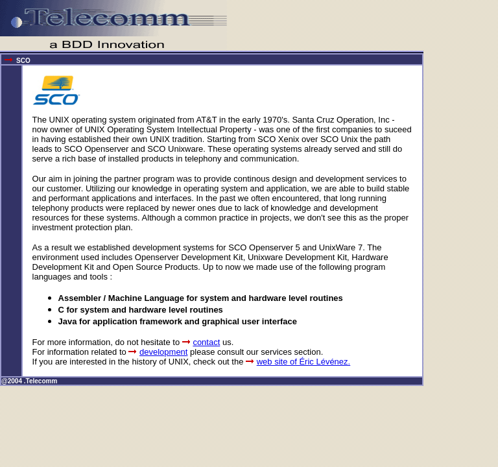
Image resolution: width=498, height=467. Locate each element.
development (163, 352)
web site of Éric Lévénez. (304, 361)
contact (206, 342)
